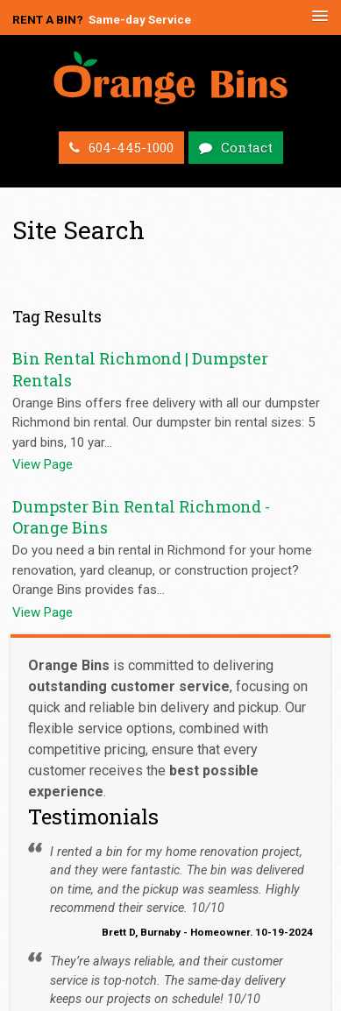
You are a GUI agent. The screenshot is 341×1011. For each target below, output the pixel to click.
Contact (247, 147)
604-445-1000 (131, 147)
